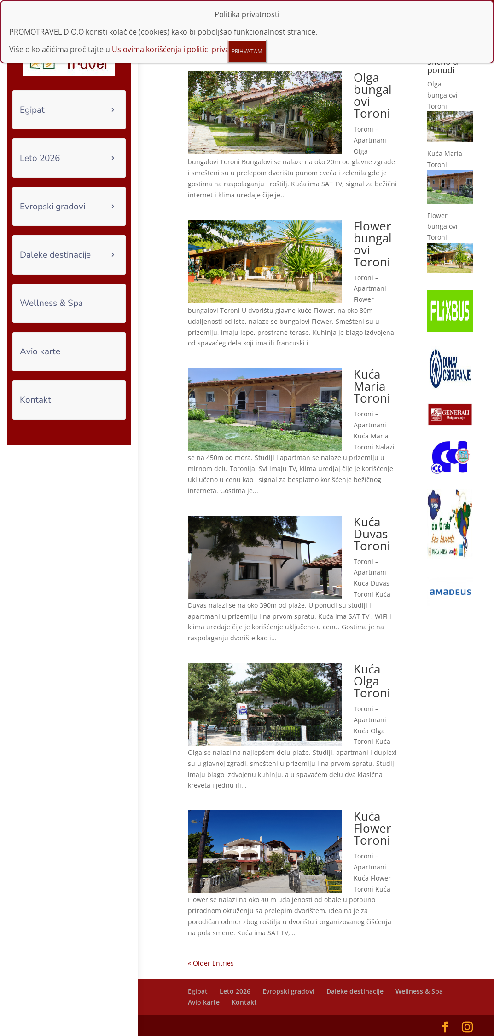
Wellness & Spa (51, 303)
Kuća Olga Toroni (372, 664)
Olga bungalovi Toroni (373, 78)
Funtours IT (248, 1023)
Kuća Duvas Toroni (372, 516)
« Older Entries (211, 946)
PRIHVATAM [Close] (247, 51)
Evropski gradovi (52, 207)
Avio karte (40, 351)
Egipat (32, 110)
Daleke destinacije (55, 255)
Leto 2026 (40, 158)
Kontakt (35, 400)
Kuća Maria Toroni (372, 369)
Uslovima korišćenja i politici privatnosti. (181, 49)
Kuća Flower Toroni (372, 811)
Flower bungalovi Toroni (373, 227)
